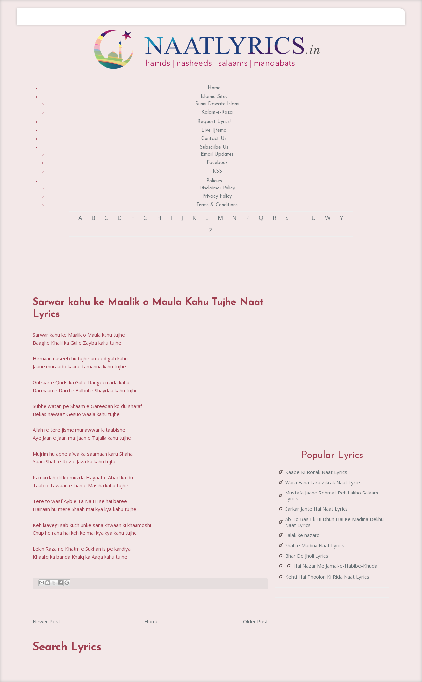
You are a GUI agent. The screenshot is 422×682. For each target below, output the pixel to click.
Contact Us (213, 138)
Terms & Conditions (217, 205)
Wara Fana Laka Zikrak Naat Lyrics (323, 482)
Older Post (255, 621)
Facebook (217, 162)
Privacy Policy (217, 196)
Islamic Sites (214, 96)
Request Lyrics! (214, 121)
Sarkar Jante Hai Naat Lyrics (316, 509)
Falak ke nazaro (302, 535)
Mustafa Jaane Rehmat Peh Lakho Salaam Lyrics (331, 495)
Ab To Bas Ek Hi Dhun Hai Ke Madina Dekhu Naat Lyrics (334, 522)
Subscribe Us (214, 147)
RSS (217, 171)
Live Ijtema (213, 130)
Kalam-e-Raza (217, 112)
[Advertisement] (153, 260)
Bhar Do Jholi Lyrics (306, 556)
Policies (214, 181)
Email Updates (217, 154)
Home (214, 88)
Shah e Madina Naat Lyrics (314, 545)
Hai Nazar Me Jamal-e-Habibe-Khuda (335, 566)
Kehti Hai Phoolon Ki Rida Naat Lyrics (327, 577)
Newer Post (46, 621)
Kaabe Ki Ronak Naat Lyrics (316, 472)
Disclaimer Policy (217, 188)
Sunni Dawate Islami (217, 104)
